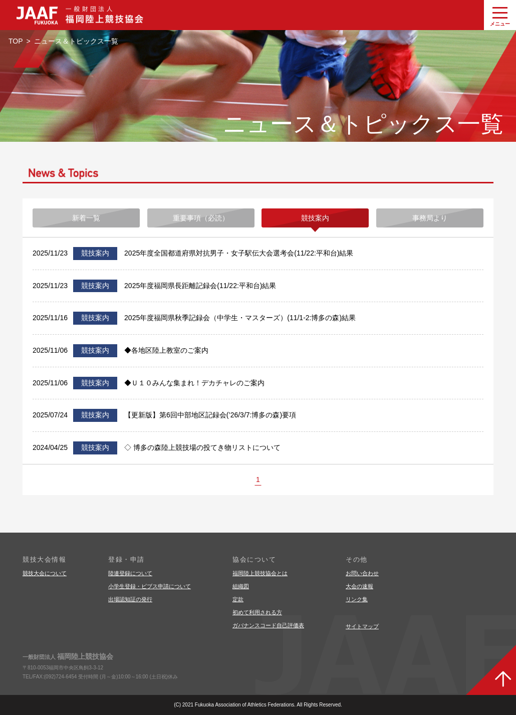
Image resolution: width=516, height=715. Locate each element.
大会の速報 (359, 586)
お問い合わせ (362, 573)
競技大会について (45, 573)
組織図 (240, 586)
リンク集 (357, 599)
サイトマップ (362, 626)
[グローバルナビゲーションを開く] (500, 15)
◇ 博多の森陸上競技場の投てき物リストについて (202, 447)
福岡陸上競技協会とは (260, 573)
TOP (16, 41)
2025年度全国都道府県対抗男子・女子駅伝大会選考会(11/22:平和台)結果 (238, 253)
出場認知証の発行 (130, 599)
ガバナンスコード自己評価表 (268, 625)
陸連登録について (130, 573)
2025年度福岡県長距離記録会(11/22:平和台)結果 (200, 286)
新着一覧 (86, 218)
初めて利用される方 (257, 612)
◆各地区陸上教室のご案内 (166, 350)
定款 (237, 599)
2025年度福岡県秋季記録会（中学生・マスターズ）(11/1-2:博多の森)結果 (240, 318)
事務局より (429, 218)
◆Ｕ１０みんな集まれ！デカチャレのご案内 (194, 383)
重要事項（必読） (201, 218)
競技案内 (315, 218)
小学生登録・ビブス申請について (149, 586)
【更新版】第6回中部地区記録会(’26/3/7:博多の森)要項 (210, 415)
